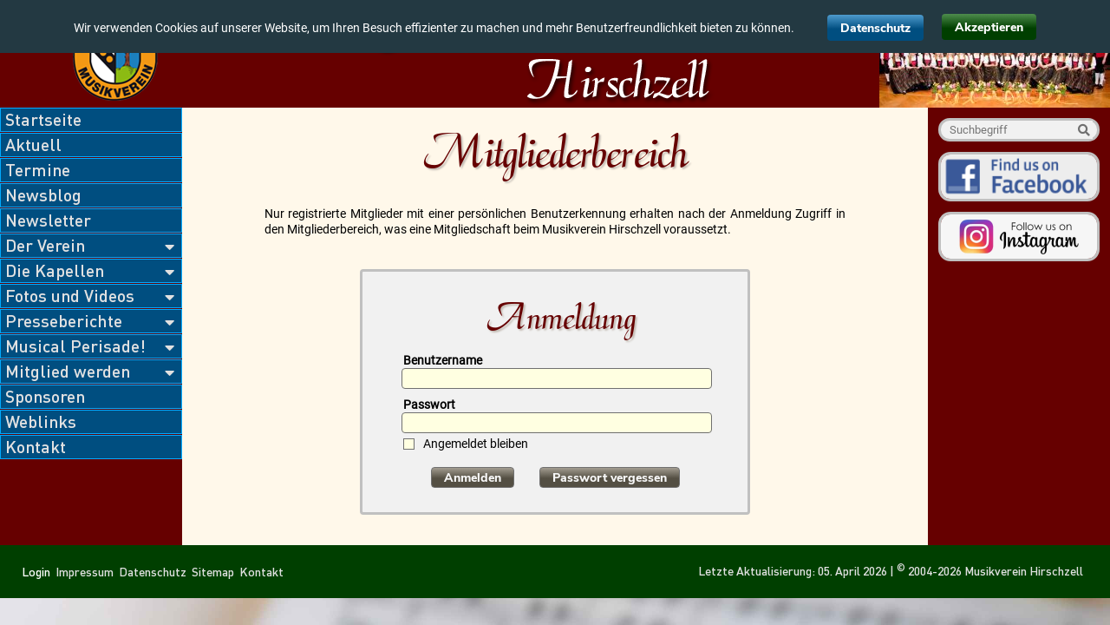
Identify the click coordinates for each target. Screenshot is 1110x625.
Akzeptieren (989, 27)
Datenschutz (875, 28)
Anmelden (472, 478)
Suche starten (1083, 130)
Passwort (429, 404)
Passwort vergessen (609, 478)
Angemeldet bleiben (475, 444)
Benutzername (442, 360)
